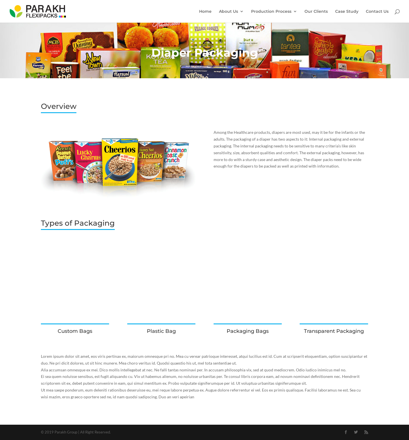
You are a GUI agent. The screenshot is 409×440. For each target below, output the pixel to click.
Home (205, 11)
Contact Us (377, 11)
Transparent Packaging (334, 331)
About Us (228, 11)
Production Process (271, 11)
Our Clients (316, 11)
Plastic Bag (161, 331)
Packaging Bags (248, 331)
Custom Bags (75, 331)
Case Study (346, 11)
